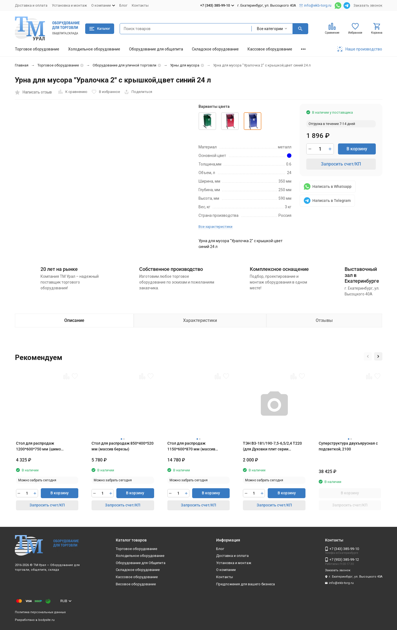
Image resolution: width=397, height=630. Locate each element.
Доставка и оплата (31, 5)
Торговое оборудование (37, 49)
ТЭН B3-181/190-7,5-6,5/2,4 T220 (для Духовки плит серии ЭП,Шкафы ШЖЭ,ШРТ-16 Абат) (272, 446)
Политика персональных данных (40, 612)
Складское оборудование (215, 49)
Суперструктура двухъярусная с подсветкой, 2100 (348, 446)
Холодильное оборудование (94, 49)
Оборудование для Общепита (140, 563)
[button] (368, 356)
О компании (226, 570)
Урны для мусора (184, 65)
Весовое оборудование (136, 584)
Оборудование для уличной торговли (124, 65)
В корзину (357, 148)
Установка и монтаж (69, 5)
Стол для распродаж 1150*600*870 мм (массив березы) (191, 446)
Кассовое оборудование (270, 49)
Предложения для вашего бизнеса (245, 584)
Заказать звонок (367, 5)
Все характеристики (215, 227)
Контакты (140, 5)
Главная (21, 65)
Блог (123, 5)
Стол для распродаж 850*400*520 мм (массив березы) (123, 446)
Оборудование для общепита (156, 49)
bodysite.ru (46, 620)
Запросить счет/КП (341, 164)
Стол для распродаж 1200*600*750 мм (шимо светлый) (38, 446)
